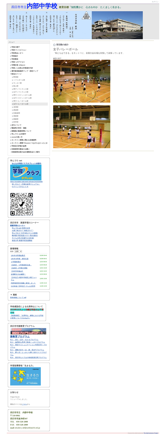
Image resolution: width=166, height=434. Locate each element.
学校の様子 (15, 47)
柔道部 (15, 110)
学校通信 (14, 59)
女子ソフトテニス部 (20, 92)
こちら (24, 404)
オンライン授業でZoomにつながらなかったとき (28, 143)
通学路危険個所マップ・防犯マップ (24, 71)
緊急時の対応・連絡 (18, 128)
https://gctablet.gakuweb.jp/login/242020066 (26, 182)
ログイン (155, 2)
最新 (16, 251)
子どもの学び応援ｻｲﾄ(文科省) (23, 238)
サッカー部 (17, 83)
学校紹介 (14, 56)
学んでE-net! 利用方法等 (21, 228)
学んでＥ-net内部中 (18, 134)
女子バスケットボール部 (22, 98)
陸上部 (15, 86)
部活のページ (15, 74)
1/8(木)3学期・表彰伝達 (19, 259)
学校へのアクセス (17, 62)
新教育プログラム (20, 336)
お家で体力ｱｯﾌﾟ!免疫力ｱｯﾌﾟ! (22, 230)
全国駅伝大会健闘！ (18, 274)
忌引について (15, 125)
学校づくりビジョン (18, 50)
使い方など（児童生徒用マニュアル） (26, 184)
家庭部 (15, 119)
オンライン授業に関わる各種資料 (23, 140)
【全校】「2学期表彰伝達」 (21, 265)
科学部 (15, 122)
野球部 (15, 77)
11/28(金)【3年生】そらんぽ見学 (23, 286)
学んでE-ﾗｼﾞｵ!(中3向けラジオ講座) (25, 233)
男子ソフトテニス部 (20, 89)
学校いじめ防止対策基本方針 (21, 68)
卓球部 (15, 107)
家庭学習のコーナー (17, 225)
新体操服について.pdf (18, 297)
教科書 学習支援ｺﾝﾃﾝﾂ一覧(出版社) (25, 235)
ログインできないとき (20, 187)
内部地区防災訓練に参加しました (23, 283)
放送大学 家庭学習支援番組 (22, 240)
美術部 (15, 116)
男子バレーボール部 (20, 101)
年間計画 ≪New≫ (17, 65)
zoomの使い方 (16, 137)
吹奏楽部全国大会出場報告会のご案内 (25, 152)
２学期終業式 (16, 262)
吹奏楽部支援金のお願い (20, 149)
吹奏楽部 (16, 113)
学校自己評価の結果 (18, 146)
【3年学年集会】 (17, 271)
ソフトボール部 (18, 80)
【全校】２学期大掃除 (19, 268)
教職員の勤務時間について (20, 131)
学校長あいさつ (16, 53)
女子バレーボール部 (20, 104)
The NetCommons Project (151, 433)
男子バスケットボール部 (22, 95)
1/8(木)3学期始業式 (18, 255)
